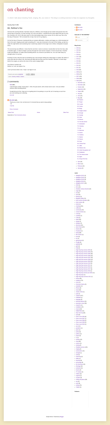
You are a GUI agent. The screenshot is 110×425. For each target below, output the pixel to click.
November (80, 84)
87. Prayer (79, 102)
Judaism (22, 76)
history (77, 278)
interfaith (78, 286)
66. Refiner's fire (81, 148)
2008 (77, 74)
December (80, 82)
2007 (77, 76)
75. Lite (79, 128)
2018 (77, 54)
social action (79, 351)
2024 (77, 48)
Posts (78, 37)
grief (77, 246)
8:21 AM (12, 95)
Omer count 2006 (80, 316)
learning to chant (80, 303)
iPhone (77, 288)
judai (77, 293)
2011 (77, 67)
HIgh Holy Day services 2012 (83, 267)
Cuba (77, 217)
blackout (78, 196)
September (80, 89)
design (77, 221)
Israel (77, 290)
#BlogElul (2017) (80, 183)
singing (78, 349)
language (78, 299)
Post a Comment (14, 109)
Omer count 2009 (80, 322)
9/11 (77, 187)
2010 (77, 69)
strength (78, 352)
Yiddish (78, 387)
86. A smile (80, 104)
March (79, 163)
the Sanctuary (79, 364)
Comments (79, 40)
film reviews (79, 234)
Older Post (66, 112)
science (78, 343)
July (79, 93)
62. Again (79, 156)
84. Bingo (79, 108)
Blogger (62, 416)
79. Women (80, 119)
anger (77, 191)
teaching (78, 360)
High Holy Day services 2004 (83, 251)
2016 (77, 58)
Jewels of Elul (79, 291)
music (77, 309)
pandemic (78, 328)
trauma (77, 370)
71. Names (80, 137)
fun (77, 238)
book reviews (79, 202)
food (77, 236)
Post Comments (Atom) (20, 115)
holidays (18, 76)
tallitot (77, 358)
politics (77, 333)
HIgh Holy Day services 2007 (83, 257)
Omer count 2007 (80, 318)
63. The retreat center (82, 154)
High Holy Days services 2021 (83, 276)
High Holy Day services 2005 (83, 253)
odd (77, 314)
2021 (77, 52)
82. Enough (80, 113)
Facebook (78, 231)
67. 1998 (79, 145)
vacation (78, 377)
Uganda (78, 375)
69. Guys (79, 141)
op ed (77, 326)
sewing (77, 345)
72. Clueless (80, 134)
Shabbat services (80, 347)
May (79, 98)
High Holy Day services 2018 (83, 271)
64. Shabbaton (81, 152)
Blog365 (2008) (80, 198)
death (77, 219)
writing (77, 385)
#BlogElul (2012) (80, 175)
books (77, 204)
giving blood (79, 240)
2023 (77, 50)
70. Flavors (80, 139)
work (77, 383)
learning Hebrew (80, 301)
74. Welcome (80, 130)
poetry (77, 331)
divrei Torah (79, 227)
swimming (78, 356)
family (77, 232)
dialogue (78, 223)
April (79, 161)
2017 (77, 56)
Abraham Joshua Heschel (82, 189)
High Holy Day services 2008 (83, 259)
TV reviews (78, 372)
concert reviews (80, 211)
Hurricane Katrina (80, 284)
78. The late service (82, 121)
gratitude (78, 244)
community (78, 209)
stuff (77, 354)
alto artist (11, 100)
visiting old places (80, 379)
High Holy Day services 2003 (83, 250)
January (80, 168)
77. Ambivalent (81, 123)
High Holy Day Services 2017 (83, 269)
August (79, 91)
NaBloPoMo (79, 311)
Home (38, 112)
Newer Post (11, 112)
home (77, 282)
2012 (77, 65)
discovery (78, 225)
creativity (78, 215)
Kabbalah (78, 297)
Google (78, 242)
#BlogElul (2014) (80, 177)
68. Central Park (81, 143)
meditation (78, 307)
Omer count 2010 (80, 324)
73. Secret (79, 132)
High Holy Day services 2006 (83, 255)
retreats (78, 339)
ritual (77, 341)
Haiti (77, 248)
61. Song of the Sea (82, 158)
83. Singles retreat (81, 110)
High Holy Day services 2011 (83, 265)
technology (78, 362)
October (80, 87)
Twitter (77, 373)
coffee (77, 208)
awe (77, 194)
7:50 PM (12, 106)
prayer (77, 335)
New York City (79, 312)
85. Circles (80, 106)
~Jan (10, 84)
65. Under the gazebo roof (83, 150)
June (79, 95)
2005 (77, 80)
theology (78, 366)
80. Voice (79, 117)
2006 (77, 78)
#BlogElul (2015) (80, 179)
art (76, 192)
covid (77, 213)
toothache (78, 368)
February (80, 166)
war (77, 381)
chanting (14, 76)
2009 (77, 72)
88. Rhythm (80, 99)
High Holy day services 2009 (83, 261)
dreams (78, 229)
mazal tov (78, 305)
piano (77, 330)
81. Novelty (80, 115)
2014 (77, 63)
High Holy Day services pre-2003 (84, 272)
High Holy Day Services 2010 (83, 263)
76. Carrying (80, 126)
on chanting (20, 9)
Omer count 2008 (80, 320)
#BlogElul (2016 (80, 181)
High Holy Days (80, 274)
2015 (77, 61)
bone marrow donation (81, 200)
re (76, 337)
